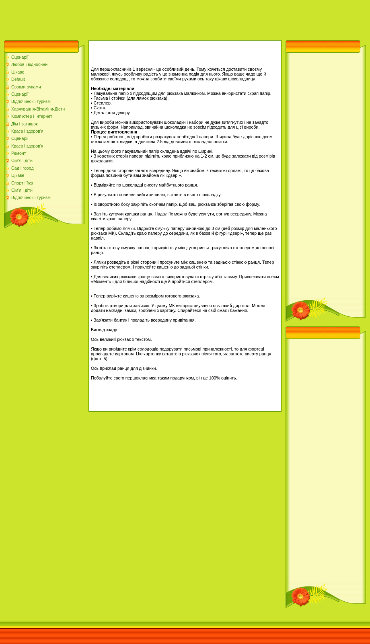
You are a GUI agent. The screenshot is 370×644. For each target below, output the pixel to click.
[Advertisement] (146, 18)
